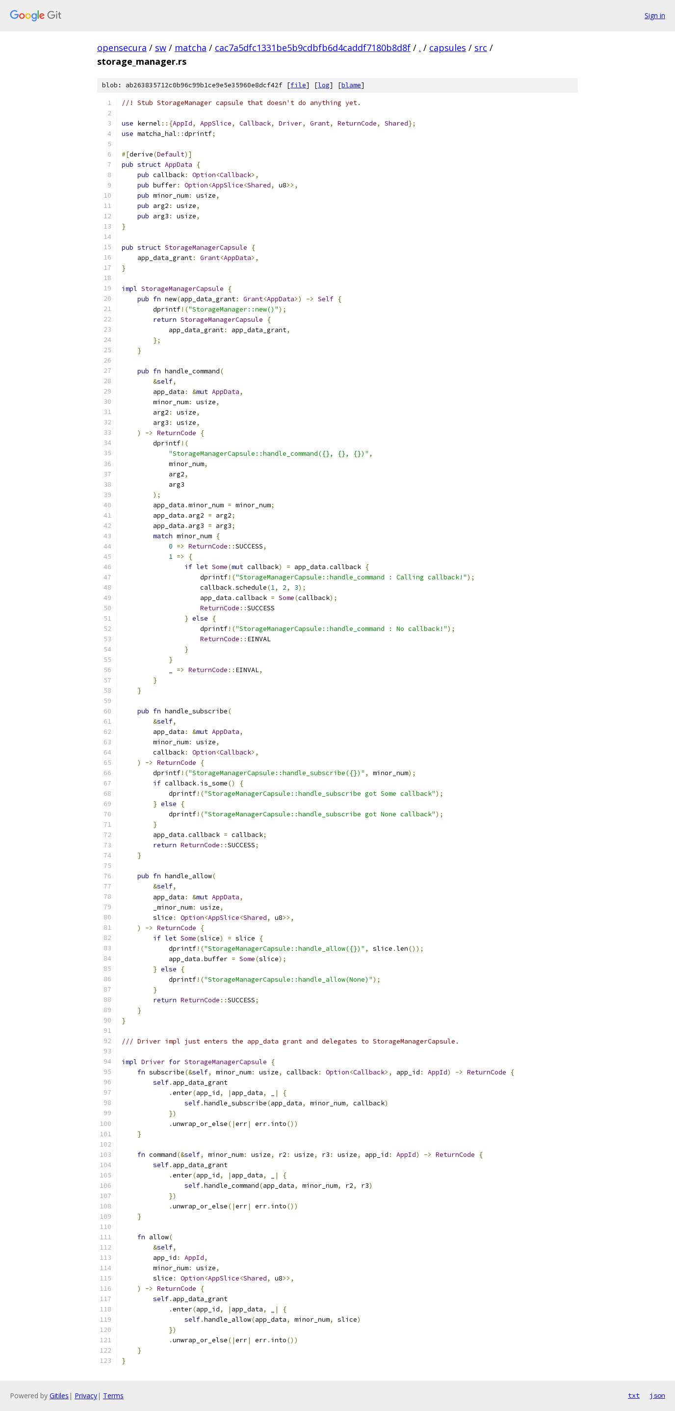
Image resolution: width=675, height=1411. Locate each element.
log (324, 85)
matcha (191, 47)
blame (351, 85)
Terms (113, 1395)
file (298, 85)
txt (634, 1395)
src (480, 47)
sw (160, 47)
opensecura (122, 47)
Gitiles (59, 1395)
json (657, 1395)
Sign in (655, 15)
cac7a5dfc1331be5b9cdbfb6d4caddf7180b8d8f (313, 47)
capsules (447, 47)
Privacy (86, 1395)
